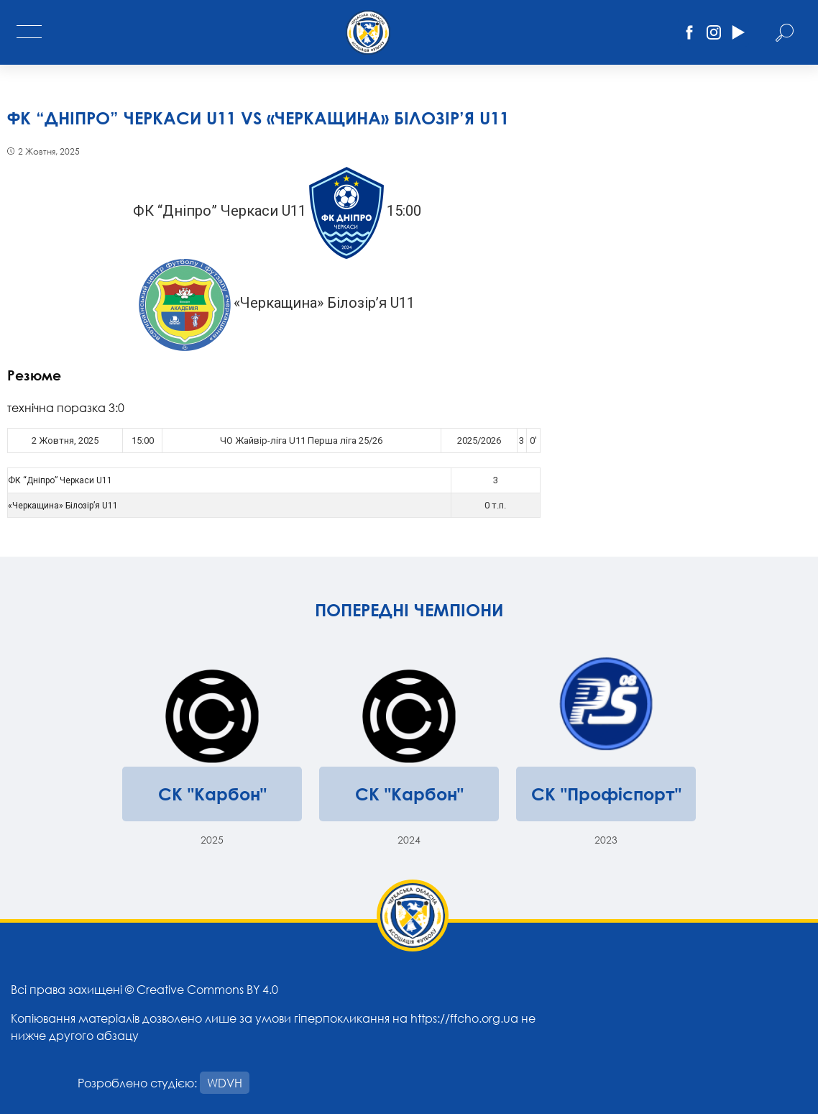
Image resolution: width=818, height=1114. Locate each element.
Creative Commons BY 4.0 (207, 989)
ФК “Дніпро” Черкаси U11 (60, 480)
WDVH (224, 1082)
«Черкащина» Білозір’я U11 (63, 506)
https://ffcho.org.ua (464, 1018)
